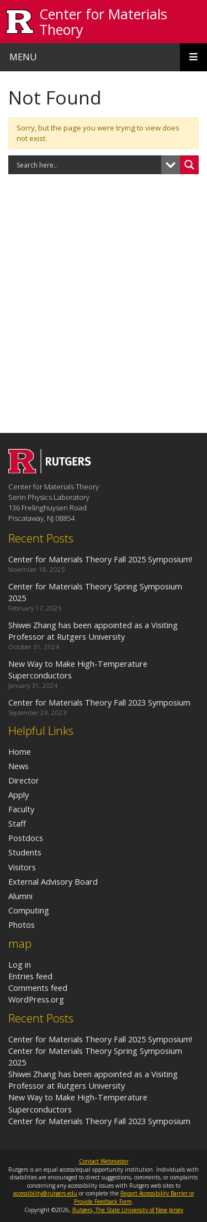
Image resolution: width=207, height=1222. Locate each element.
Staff (17, 823)
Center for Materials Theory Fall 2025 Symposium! (100, 1039)
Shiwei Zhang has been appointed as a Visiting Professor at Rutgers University (93, 1079)
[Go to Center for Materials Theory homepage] (49, 470)
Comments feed (37, 987)
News (18, 765)
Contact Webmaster (104, 1161)
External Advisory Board (53, 881)
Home (19, 751)
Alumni (20, 895)
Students (24, 852)
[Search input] (87, 164)
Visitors (22, 867)
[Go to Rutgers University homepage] (20, 22)
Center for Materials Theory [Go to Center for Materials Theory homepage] (103, 21)
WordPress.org (36, 999)
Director (23, 780)
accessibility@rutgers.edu (45, 1193)
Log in (19, 964)
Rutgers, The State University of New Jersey (127, 1210)
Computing (28, 910)
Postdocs (25, 837)
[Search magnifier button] (189, 164)
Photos (21, 924)
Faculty (21, 808)
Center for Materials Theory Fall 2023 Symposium (99, 1120)
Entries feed (30, 975)
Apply (18, 794)
